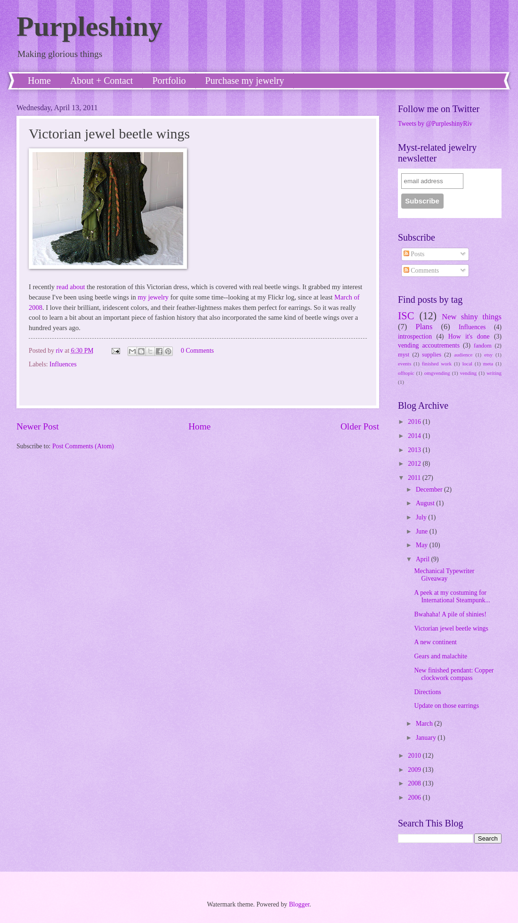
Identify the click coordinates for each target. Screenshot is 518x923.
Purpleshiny (89, 26)
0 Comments (197, 350)
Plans (423, 326)
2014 (415, 435)
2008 (415, 783)
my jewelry (153, 297)
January (426, 737)
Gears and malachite (440, 656)
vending (468, 373)
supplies (431, 354)
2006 (415, 797)
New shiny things (472, 316)
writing (494, 373)
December (430, 489)
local (467, 363)
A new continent (435, 642)
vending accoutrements (429, 345)
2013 (415, 449)
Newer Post (37, 426)
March (425, 723)
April (423, 559)
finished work (437, 363)
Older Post (359, 426)
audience (463, 354)
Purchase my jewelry (244, 80)
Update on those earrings (446, 705)
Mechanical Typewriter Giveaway (444, 575)
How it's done (469, 336)
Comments (421, 270)
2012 (415, 463)
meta (488, 363)
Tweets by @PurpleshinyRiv (435, 123)
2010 (415, 755)
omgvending (437, 373)
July (422, 517)
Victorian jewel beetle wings (451, 628)
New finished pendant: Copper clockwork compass (454, 674)
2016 (415, 421)
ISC (406, 316)
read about (71, 287)
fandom (483, 345)
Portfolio (169, 80)
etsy (488, 354)
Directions (427, 692)
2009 (415, 769)
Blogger (299, 904)
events (404, 363)
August (426, 503)
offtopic (406, 373)
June (422, 531)
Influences (62, 364)
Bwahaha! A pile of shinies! (450, 614)
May (422, 545)
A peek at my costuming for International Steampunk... (452, 596)
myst (403, 354)
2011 (415, 477)
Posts (414, 254)
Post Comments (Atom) (83, 446)
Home (39, 80)
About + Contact (101, 80)
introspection (415, 336)
